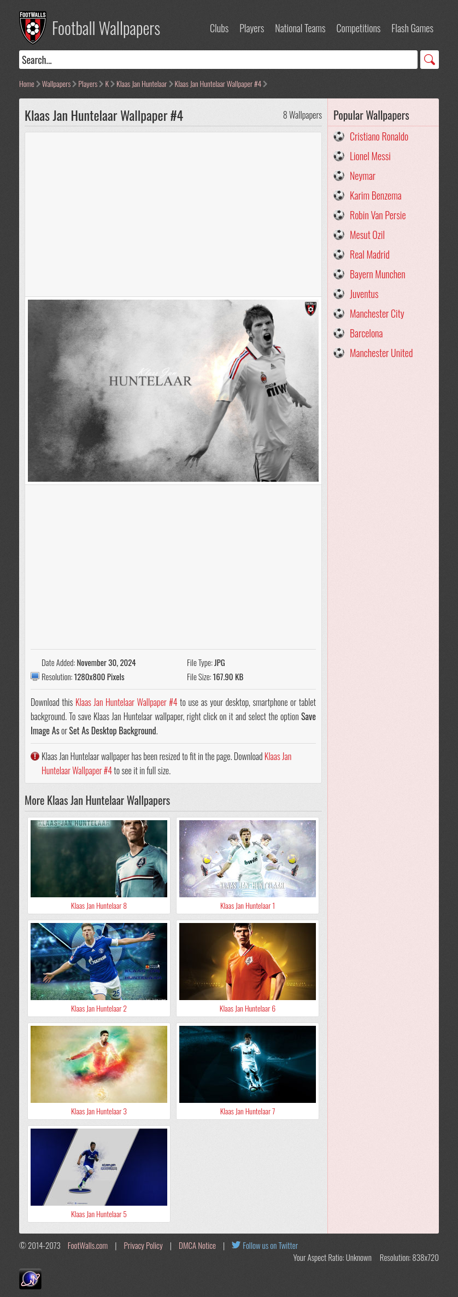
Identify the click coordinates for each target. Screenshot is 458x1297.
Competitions (358, 28)
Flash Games (412, 28)
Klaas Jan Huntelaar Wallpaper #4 (218, 83)
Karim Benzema (376, 195)
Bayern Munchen (378, 274)
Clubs (219, 28)
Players (251, 28)
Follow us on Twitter (270, 1245)
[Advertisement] (173, 214)
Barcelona (366, 333)
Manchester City (377, 313)
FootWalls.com (88, 1245)
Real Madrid (370, 254)
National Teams (300, 28)
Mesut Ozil (367, 234)
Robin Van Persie (378, 215)
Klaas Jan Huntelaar (141, 83)
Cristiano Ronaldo (379, 136)
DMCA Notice (197, 1245)
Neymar (362, 175)
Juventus (364, 294)
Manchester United (381, 353)
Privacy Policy (143, 1245)
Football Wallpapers (106, 27)
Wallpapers (56, 83)
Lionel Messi (370, 156)
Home (26, 83)
